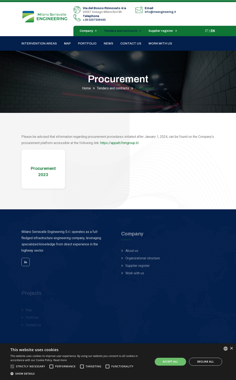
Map (67, 43)
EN (213, 31)
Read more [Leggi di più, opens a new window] (60, 360)
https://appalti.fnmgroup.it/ (119, 143)
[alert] (118, 361)
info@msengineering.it (160, 12)
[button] (79, 374)
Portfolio (87, 43)
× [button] (231, 348)
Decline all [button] (205, 361)
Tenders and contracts (122, 30)
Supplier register (162, 30)
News (108, 43)
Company (88, 30)
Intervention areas (39, 43)
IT (206, 31)
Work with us (160, 43)
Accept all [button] (170, 361)
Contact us (130, 43)
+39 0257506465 (94, 19)
